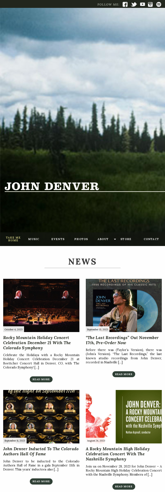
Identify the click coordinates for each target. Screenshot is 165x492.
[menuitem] (13, 239)
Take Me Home (13, 239)
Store (126, 239)
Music (33, 239)
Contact (151, 239)
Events (58, 239)
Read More (41, 379)
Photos (81, 239)
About (103, 239)
